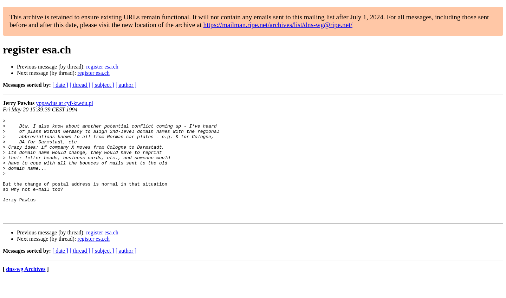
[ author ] (126, 85)
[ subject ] (103, 85)
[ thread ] (80, 85)
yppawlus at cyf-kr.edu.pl (64, 103)
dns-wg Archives (25, 289)
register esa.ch (102, 67)
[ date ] (60, 85)
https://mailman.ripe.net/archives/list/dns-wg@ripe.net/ (277, 24)
